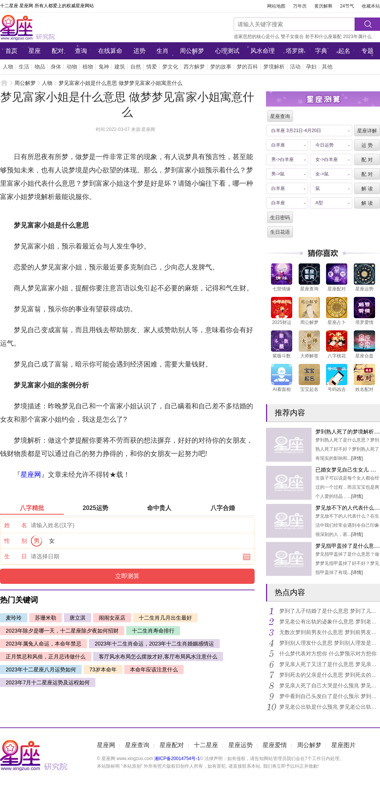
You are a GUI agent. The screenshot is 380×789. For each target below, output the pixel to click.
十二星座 (206, 745)
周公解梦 (192, 51)
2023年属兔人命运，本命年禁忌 (43, 644)
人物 (8, 67)
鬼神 (103, 67)
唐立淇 (78, 618)
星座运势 (240, 745)
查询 (81, 51)
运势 (139, 51)
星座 (34, 51)
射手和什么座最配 (323, 36)
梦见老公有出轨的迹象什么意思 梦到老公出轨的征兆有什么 (329, 621)
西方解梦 (194, 67)
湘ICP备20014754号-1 (177, 758)
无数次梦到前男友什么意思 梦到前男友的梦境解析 (329, 632)
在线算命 (110, 51)
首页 (11, 51)
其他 (327, 67)
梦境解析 (274, 67)
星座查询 (137, 745)
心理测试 (227, 51)
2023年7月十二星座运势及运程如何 (48, 682)
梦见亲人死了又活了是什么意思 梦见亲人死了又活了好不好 (329, 664)
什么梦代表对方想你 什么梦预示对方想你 (328, 653)
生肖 (163, 51)
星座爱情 (275, 745)
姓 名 (15, 525)
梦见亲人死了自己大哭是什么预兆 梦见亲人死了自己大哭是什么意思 (329, 685)
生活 (24, 67)
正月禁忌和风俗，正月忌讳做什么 (46, 657)
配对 (58, 51)
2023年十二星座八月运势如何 (41, 669)
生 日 (15, 556)
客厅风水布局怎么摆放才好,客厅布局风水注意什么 (158, 657)
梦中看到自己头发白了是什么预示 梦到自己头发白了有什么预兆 (329, 696)
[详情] (357, 458)
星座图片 (343, 745)
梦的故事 (220, 67)
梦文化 (170, 67)
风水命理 (262, 51)
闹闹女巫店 (112, 618)
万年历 (300, 6)
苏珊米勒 (45, 618)
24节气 (347, 6)
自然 (135, 67)
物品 (40, 67)
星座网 (51, 27)
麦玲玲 (14, 618)
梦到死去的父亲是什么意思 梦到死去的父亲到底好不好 (329, 675)
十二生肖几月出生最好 (165, 618)
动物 (71, 67)
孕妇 (311, 67)
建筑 (119, 67)
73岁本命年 (103, 669)
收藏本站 (371, 6)
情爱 (151, 67)
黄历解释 (323, 6)
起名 (344, 51)
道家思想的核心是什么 (256, 36)
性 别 (15, 540)
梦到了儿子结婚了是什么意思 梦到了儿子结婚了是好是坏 (329, 611)
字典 (321, 51)
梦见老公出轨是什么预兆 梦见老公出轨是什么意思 (329, 707)
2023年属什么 (357, 36)
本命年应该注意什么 (154, 669)
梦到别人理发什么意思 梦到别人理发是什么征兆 (329, 643)
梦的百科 (247, 67)
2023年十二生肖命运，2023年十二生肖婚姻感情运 (154, 644)
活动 (295, 67)
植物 (87, 67)
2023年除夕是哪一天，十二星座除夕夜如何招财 (62, 631)
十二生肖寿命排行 (153, 631)
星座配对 (172, 745)
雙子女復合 (292, 36)
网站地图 (276, 6)
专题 (367, 51)
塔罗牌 (295, 51)
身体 (56, 67)
